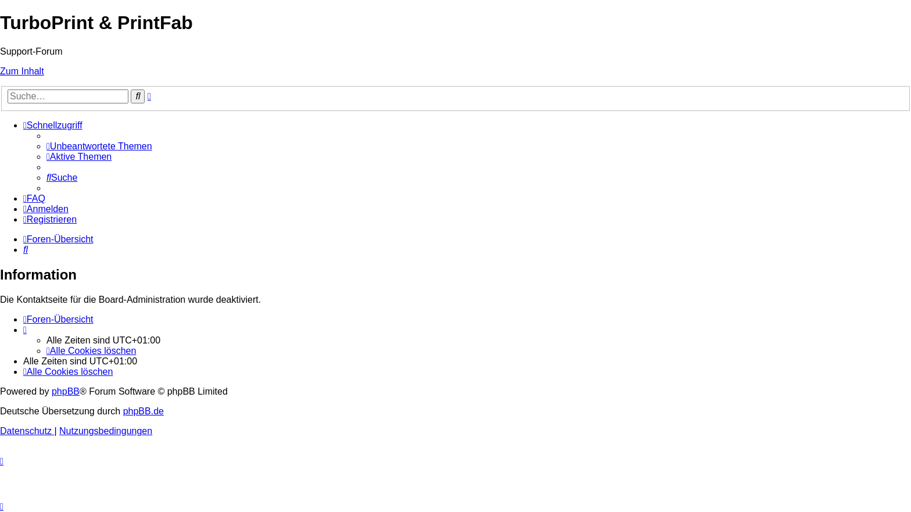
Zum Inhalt (22, 71)
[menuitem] (99, 146)
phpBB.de (143, 411)
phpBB (66, 391)
